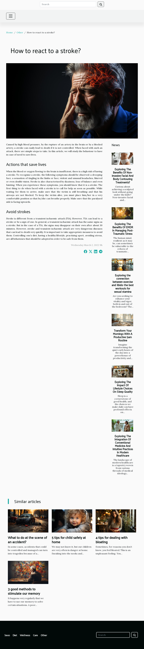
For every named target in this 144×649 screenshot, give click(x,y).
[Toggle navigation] (10, 16)
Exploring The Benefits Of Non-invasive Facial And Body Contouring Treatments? (122, 176)
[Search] (68, 4)
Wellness (25, 635)
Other (20, 32)
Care (35, 635)
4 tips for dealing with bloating (112, 539)
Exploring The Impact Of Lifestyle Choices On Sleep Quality (122, 386)
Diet (15, 635)
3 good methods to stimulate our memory (24, 591)
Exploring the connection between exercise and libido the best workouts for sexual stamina (123, 283)
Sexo (7, 635)
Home (9, 32)
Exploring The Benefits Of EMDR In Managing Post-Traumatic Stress (122, 228)
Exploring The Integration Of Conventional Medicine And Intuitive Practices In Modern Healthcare (122, 446)
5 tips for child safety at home (69, 539)
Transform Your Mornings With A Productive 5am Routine (122, 335)
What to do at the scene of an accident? (27, 539)
